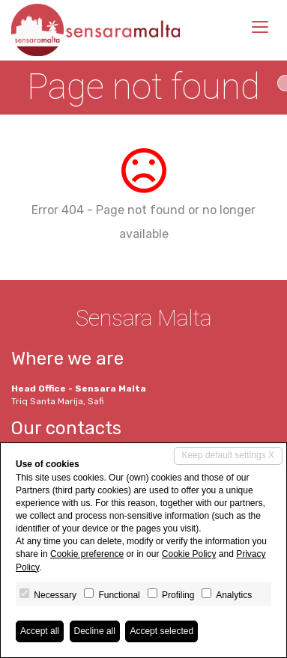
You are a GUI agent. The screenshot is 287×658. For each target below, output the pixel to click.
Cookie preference (87, 554)
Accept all (39, 631)
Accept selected (161, 631)
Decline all (94, 631)
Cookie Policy (189, 554)
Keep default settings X (228, 455)
